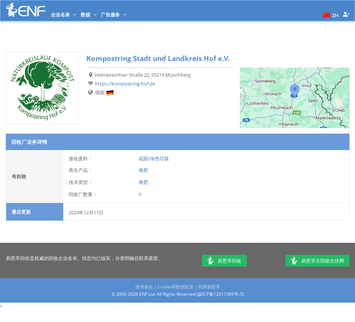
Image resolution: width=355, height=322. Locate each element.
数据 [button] (89, 15)
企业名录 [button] (63, 15)
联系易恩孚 (209, 287)
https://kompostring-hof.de (125, 83)
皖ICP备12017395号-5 (220, 294)
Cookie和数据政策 (175, 287)
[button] (330, 14)
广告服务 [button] (113, 15)
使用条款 (144, 287)
